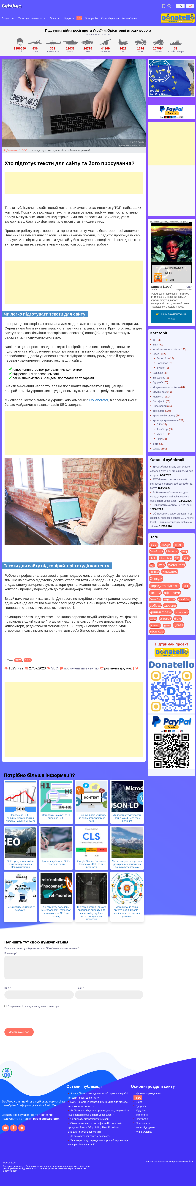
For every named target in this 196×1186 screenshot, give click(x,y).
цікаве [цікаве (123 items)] (178, 625)
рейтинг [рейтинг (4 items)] (153, 619)
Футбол (161, 367)
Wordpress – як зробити (166, 349)
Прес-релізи (91, 18)
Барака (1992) (161, 286)
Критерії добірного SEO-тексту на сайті (56, 862)
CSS (159, 424)
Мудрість (69, 18)
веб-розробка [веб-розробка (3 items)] (169, 599)
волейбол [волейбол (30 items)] (184, 599)
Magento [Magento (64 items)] (172, 551)
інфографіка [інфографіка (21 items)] (157, 631)
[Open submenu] (12, 18)
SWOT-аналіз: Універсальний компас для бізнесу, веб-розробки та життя (171, 483)
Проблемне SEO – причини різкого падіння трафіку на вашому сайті (20, 818)
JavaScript (162, 429)
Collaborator (98, 400)
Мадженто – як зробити (166, 387)
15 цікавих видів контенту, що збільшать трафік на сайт (91, 818)
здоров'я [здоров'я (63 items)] (170, 605)
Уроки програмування (29, 18)
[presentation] (28, 1019)
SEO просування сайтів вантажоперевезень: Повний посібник (20, 864)
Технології (158, 410)
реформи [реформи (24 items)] (165, 618)
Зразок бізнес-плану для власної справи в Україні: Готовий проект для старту (171, 471)
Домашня (10, 150)
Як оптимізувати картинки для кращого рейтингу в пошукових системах (127, 864)
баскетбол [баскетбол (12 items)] (155, 599)
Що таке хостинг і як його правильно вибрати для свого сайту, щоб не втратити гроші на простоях (91, 913)
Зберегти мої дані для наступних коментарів (33, 1006)
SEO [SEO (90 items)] (186, 558)
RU (180, 5)
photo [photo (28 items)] (153, 558)
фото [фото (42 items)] (177, 618)
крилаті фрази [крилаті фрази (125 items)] (161, 612)
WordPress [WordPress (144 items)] (176, 565)
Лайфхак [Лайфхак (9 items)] (154, 571)
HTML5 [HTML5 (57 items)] (178, 545)
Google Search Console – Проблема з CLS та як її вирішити (91, 864)
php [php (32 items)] (177, 558)
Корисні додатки (110, 18)
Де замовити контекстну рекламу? (21, 908)
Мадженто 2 (160, 391)
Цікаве (156, 448)
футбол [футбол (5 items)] (167, 625)
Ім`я (7, 988)
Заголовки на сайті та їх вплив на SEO (56, 816)
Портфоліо (159, 401)
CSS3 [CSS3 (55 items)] (154, 545)
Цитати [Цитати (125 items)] (155, 592)
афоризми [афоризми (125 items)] (172, 592)
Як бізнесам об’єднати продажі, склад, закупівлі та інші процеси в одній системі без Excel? (169, 496)
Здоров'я (158, 382)
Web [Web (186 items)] (161, 565)
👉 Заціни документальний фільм (171, 316)
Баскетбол (163, 358)
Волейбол (162, 363)
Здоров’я (141, 1106)
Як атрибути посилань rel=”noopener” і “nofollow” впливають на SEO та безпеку (56, 911)
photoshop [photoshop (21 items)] (166, 558)
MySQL (161, 434)
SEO (79, 18)
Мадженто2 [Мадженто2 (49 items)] (169, 571)
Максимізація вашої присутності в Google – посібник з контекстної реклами (127, 911)
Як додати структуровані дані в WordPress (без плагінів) (127, 818)
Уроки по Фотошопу (164, 415)
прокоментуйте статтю (81, 668)
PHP (159, 438)
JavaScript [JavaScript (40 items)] (156, 551)
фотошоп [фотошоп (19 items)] (155, 625)
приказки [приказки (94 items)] (181, 612)
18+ (155, 339)
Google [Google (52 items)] (165, 545)
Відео (53, 18)
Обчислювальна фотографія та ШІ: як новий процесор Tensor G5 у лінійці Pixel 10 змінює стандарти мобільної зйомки (95, 1127)
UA (190, 5)
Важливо (158, 372)
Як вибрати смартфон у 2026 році (172, 505)
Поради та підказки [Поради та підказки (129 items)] (164, 586)
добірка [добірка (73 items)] (155, 605)
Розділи (6, 18)
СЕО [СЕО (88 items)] (186, 586)
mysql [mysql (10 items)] (184, 551)
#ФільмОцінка (129, 18)
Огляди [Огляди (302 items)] (156, 578)
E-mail (79, 988)
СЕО (28, 660)
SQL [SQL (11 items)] (152, 565)
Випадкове (159, 377)
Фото (155, 443)
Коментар (10, 953)
